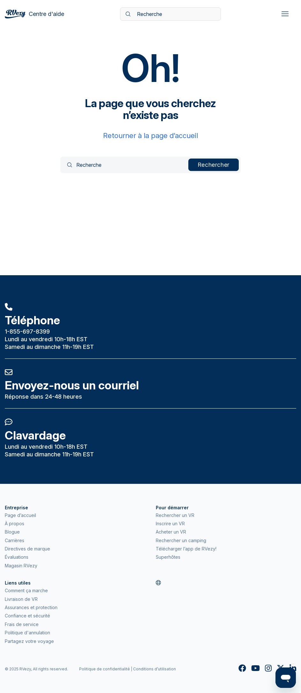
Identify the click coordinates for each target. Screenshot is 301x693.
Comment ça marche (26, 590)
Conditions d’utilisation (154, 669)
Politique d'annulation (27, 632)
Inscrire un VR (170, 523)
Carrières (14, 540)
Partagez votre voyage (29, 641)
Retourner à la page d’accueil (150, 135)
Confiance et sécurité (27, 615)
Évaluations (16, 557)
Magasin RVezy (21, 565)
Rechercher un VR (175, 515)
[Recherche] (170, 14)
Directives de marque (27, 548)
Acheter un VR (171, 531)
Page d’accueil (20, 515)
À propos (14, 523)
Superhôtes (168, 557)
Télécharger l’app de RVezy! (186, 548)
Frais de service (22, 624)
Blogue (12, 531)
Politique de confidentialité (104, 669)
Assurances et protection (31, 607)
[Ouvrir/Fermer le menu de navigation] (285, 14)
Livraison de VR (21, 599)
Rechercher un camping (181, 540)
